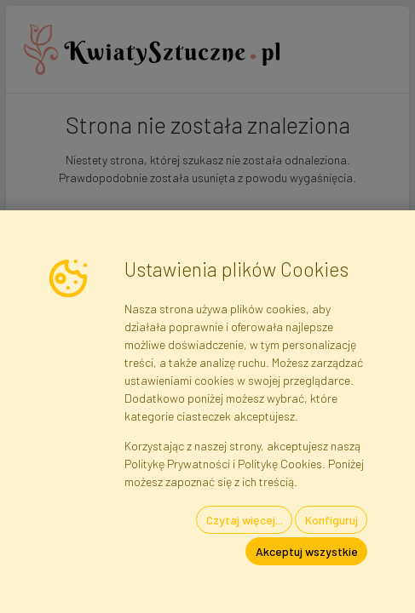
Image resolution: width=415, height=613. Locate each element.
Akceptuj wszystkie (307, 551)
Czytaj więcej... (244, 520)
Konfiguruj (331, 520)
